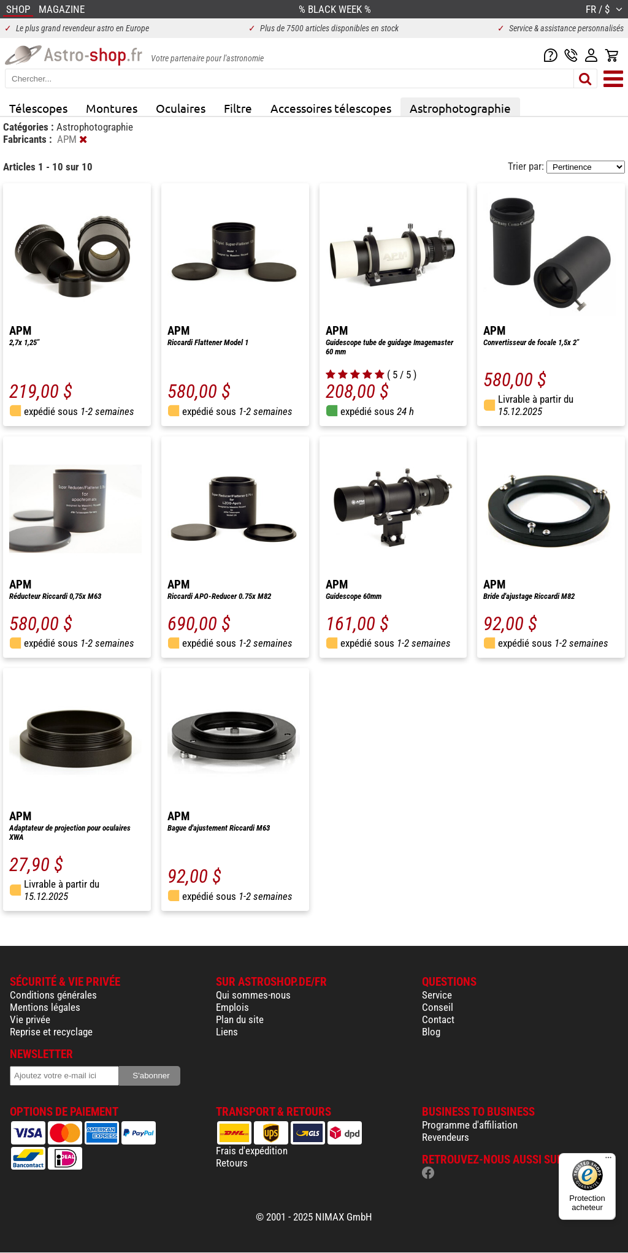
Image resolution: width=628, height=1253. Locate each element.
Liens (227, 1032)
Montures (111, 108)
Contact (438, 1019)
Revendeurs (445, 1137)
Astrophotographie (460, 108)
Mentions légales (45, 1007)
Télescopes (38, 108)
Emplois (232, 1007)
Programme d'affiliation (470, 1125)
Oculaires (180, 108)
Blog (431, 1032)
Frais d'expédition (252, 1150)
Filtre (238, 108)
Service (437, 995)
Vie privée (30, 1019)
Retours (232, 1163)
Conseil (437, 1007)
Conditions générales (53, 995)
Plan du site (240, 1019)
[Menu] (608, 1160)
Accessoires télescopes (330, 108)
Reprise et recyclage (51, 1032)
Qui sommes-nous (253, 995)
